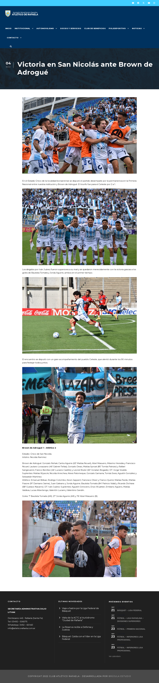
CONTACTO (12, 38)
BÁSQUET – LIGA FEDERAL (129, 610)
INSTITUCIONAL (22, 28)
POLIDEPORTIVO (117, 28)
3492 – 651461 (26, 625)
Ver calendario (115, 656)
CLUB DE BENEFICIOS (95, 28)
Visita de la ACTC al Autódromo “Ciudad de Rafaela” (78, 619)
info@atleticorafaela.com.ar (21, 628)
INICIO (8, 28)
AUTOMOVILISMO (45, 28)
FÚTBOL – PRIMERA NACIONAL (131, 629)
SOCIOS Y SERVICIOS (70, 28)
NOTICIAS (137, 28)
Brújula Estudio (120, 676)
